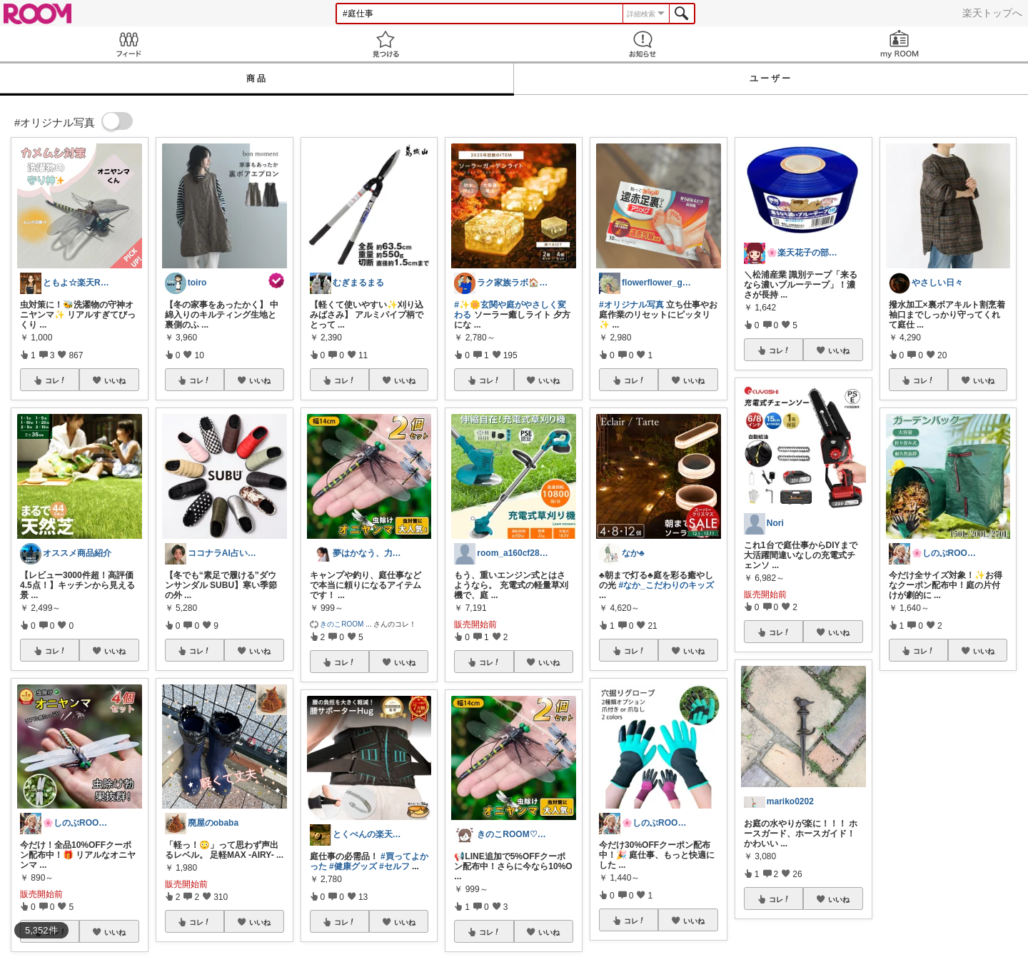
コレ (55, 380)
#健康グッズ (353, 866)
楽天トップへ (992, 13)
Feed (128, 43)
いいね (115, 380)
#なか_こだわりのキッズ (665, 585)
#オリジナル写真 (631, 305)
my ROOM (899, 43)
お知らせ (642, 43)
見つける (385, 43)
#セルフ (394, 866)
